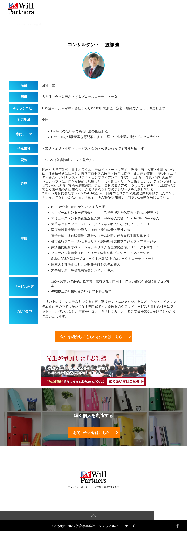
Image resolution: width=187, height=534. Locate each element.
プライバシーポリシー (79, 489)
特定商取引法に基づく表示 (106, 489)
